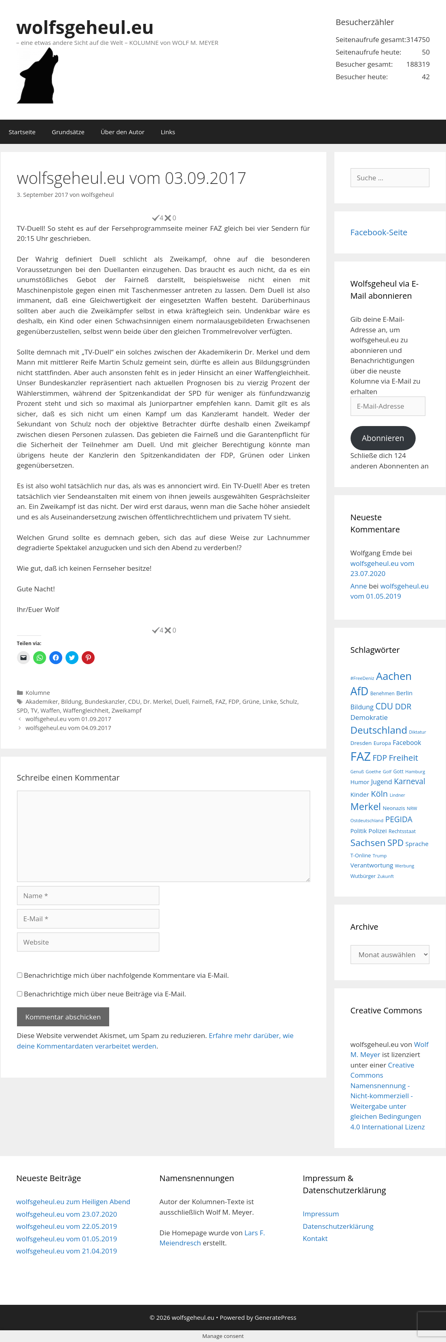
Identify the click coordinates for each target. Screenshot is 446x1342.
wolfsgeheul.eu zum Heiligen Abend (73, 1201)
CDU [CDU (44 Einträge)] (384, 706)
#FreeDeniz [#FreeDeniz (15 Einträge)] (362, 678)
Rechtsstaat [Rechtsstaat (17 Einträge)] (402, 831)
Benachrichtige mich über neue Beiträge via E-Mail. (105, 993)
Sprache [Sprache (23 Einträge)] (417, 844)
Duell (182, 701)
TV (34, 710)
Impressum (321, 1213)
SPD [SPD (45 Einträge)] (395, 842)
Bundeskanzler (105, 701)
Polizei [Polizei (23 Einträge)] (377, 831)
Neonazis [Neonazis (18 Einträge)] (394, 808)
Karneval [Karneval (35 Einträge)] (409, 781)
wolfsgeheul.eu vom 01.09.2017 (68, 719)
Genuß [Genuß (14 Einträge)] (357, 771)
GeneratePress (275, 1317)
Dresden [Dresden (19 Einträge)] (361, 743)
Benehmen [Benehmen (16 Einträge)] (382, 693)
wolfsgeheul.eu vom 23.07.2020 (66, 1214)
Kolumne (37, 692)
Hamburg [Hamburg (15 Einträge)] (415, 771)
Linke (269, 701)
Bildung (71, 701)
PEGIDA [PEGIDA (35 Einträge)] (398, 819)
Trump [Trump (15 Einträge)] (380, 855)
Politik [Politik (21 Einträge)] (359, 831)
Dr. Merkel (157, 701)
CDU (134, 701)
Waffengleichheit (86, 710)
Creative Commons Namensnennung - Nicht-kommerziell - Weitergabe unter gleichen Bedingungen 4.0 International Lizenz (388, 1095)
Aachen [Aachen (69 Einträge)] (394, 676)
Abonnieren (383, 438)
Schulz (288, 701)
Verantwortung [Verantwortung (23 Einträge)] (372, 865)
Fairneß (202, 701)
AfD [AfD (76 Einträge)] (360, 691)
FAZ (221, 701)
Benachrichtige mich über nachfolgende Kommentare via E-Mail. (126, 975)
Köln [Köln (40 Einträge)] (379, 793)
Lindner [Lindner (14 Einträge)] (397, 795)
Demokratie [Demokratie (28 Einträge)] (369, 717)
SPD (22, 710)
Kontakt (315, 1238)
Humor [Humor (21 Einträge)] (360, 782)
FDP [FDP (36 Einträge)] (379, 757)
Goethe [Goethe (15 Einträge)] (373, 771)
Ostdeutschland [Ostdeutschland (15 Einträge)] (367, 820)
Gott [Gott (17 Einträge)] (398, 771)
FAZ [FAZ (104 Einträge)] (361, 756)
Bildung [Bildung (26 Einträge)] (362, 707)
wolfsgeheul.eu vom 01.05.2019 (66, 1238)
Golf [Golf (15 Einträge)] (387, 771)
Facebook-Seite (379, 232)
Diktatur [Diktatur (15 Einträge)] (417, 732)
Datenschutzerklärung (338, 1226)
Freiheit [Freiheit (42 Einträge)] (403, 757)
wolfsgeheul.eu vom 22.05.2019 (66, 1226)
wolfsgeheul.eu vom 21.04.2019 (66, 1250)
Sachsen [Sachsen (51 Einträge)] (368, 842)
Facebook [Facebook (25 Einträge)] (407, 742)
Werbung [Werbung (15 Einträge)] (404, 866)
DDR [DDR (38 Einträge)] (403, 706)
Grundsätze (68, 132)
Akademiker (41, 701)
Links (168, 132)
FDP (233, 701)
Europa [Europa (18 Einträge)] (382, 743)
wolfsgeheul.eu (85, 27)
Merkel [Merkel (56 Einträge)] (366, 806)
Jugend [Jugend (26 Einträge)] (381, 781)
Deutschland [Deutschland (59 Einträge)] (379, 729)
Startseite (22, 132)
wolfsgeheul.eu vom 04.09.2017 (68, 728)
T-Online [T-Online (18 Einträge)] (361, 855)
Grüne (250, 701)
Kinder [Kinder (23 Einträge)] (360, 794)
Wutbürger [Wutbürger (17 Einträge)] (363, 876)
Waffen (50, 710)
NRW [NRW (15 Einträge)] (412, 808)
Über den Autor (122, 132)
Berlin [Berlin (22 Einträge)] (404, 693)
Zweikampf (127, 710)
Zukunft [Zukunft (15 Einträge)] (386, 876)
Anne (359, 586)
